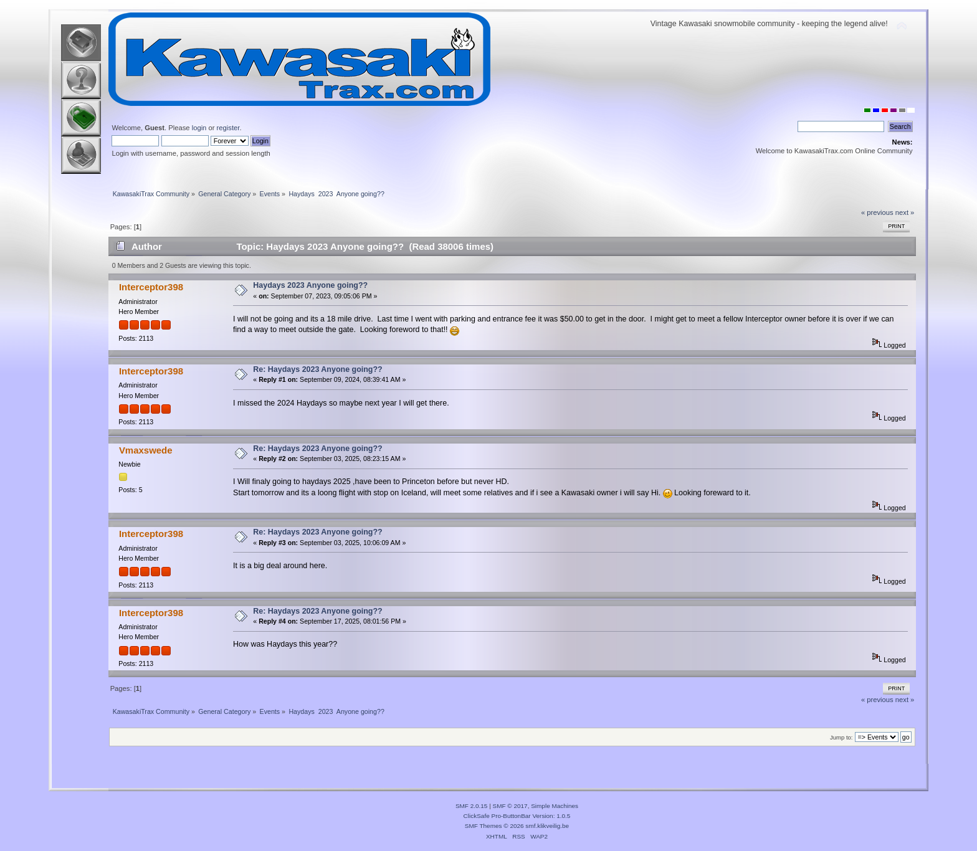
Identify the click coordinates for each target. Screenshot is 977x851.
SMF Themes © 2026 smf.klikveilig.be (517, 825)
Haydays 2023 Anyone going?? (310, 285)
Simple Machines (554, 805)
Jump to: (841, 737)
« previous (877, 212)
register (228, 127)
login (199, 127)
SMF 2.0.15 (471, 805)
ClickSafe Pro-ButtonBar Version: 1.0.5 (517, 815)
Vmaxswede (146, 450)
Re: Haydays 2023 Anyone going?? (317, 369)
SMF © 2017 (510, 805)
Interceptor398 (151, 287)
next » (905, 212)
